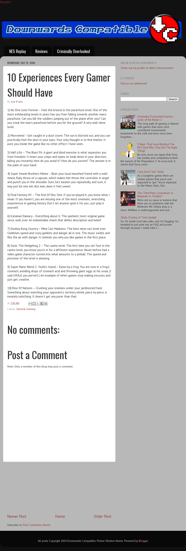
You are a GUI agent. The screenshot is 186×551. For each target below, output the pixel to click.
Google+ (5, 2)
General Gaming (25, 309)
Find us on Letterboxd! (134, 83)
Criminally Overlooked (73, 51)
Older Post (102, 516)
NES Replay (17, 51)
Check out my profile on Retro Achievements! (147, 68)
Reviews (41, 51)
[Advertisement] (59, 487)
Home (60, 516)
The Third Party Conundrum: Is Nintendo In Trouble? (155, 194)
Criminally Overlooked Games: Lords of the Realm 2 (155, 118)
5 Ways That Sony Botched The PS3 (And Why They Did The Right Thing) (157, 147)
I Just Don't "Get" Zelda (150, 172)
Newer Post (16, 516)
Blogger (143, 541)
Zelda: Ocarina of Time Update (139, 217)
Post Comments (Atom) (36, 525)
